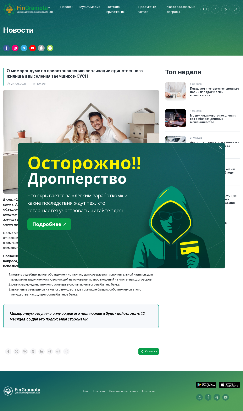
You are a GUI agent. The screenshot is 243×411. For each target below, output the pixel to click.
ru (205, 9)
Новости (66, 7)
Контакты (148, 391)
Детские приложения (123, 391)
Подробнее (49, 224)
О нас (85, 391)
